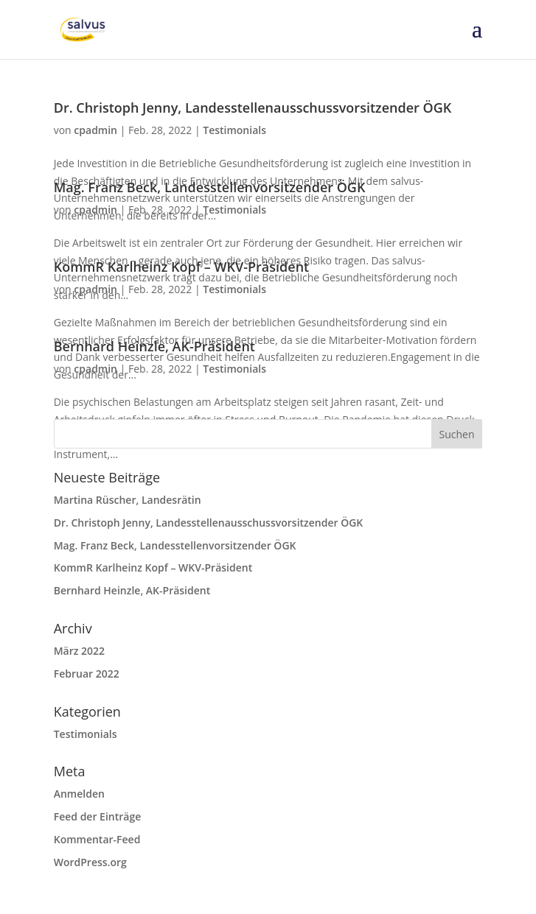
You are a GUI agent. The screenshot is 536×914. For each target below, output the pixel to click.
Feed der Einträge (98, 816)
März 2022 (79, 651)
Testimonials (234, 130)
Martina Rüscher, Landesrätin (127, 500)
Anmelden (79, 794)
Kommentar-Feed (97, 839)
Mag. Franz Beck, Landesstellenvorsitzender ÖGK (210, 187)
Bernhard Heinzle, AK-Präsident (154, 346)
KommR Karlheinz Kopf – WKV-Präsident (182, 266)
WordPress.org (90, 862)
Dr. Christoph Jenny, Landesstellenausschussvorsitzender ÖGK (252, 107)
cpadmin (95, 130)
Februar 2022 (86, 674)
